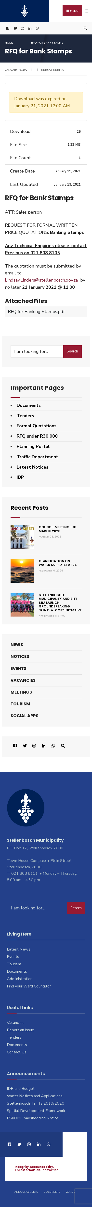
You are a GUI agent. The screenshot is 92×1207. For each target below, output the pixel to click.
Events (18, 668)
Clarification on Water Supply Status (58, 562)
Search (72, 351)
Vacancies (23, 680)
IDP (20, 477)
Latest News (18, 949)
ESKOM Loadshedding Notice (32, 1118)
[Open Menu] (86, 11)
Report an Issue (20, 1029)
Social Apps (25, 716)
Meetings (21, 692)
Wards (70, 1191)
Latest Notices (32, 467)
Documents (29, 405)
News (17, 645)
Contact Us (16, 1052)
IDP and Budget (21, 1088)
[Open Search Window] (84, 28)
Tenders (25, 416)
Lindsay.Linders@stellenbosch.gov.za (41, 280)
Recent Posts (31, 507)
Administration (19, 978)
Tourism (20, 704)
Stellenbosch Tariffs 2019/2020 (35, 1103)
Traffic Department (37, 457)
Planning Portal (33, 446)
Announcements (26, 1191)
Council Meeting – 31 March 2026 (57, 528)
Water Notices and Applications (35, 1096)
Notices (20, 656)
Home (9, 43)
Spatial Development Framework (36, 1110)
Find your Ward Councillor (29, 986)
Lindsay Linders (52, 70)
